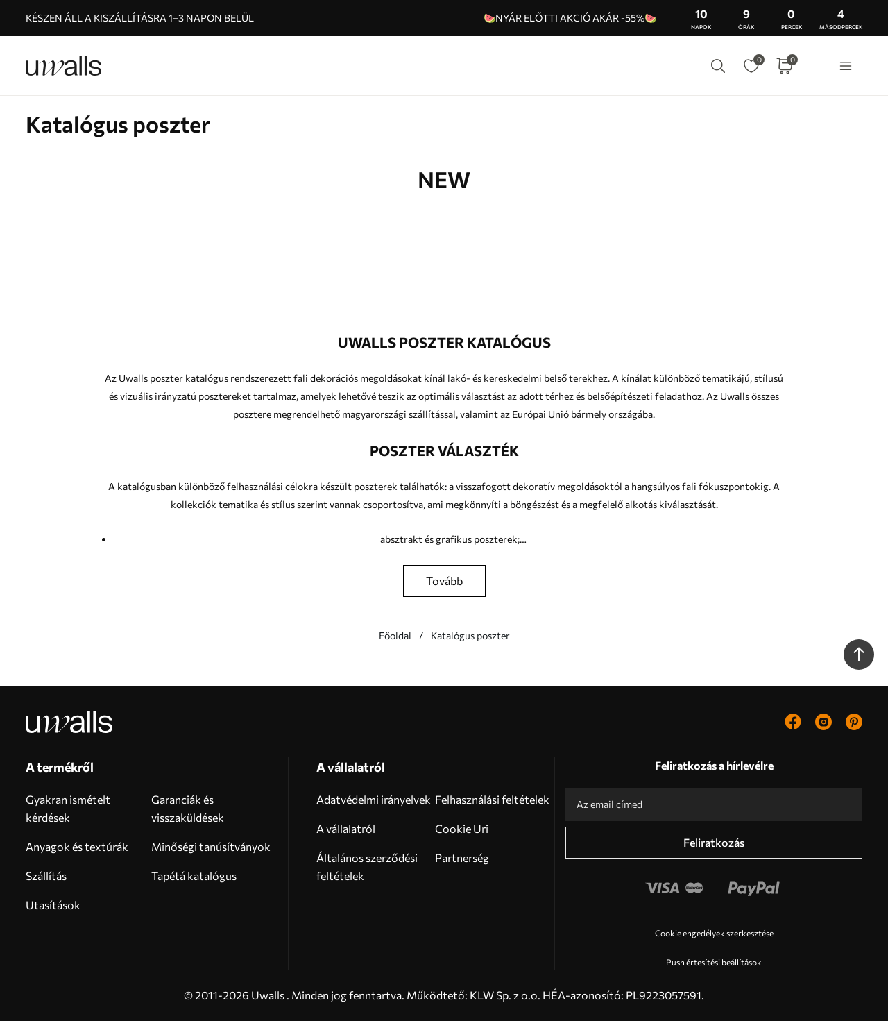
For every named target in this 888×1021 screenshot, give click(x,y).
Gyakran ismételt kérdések (68, 808)
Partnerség (462, 857)
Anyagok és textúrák (77, 846)
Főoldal (395, 635)
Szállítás (46, 875)
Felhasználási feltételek (492, 799)
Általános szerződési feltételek (367, 866)
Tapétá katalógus (194, 875)
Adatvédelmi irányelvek (373, 799)
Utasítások (53, 904)
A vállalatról (345, 828)
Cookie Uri (461, 828)
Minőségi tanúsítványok (211, 846)
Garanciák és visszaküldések (187, 808)
